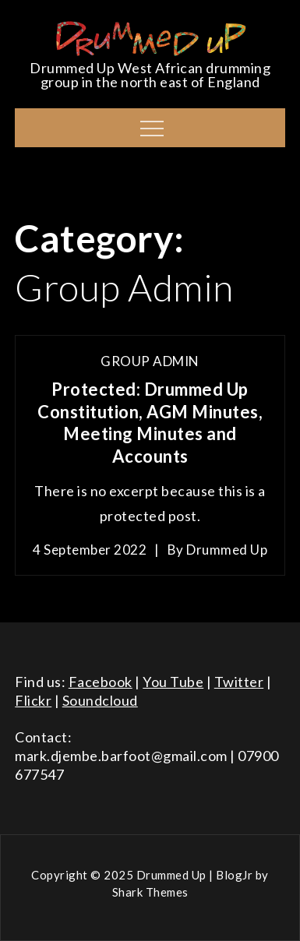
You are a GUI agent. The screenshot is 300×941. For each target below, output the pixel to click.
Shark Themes (150, 892)
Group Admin (150, 361)
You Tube (173, 681)
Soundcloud (100, 700)
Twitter (239, 681)
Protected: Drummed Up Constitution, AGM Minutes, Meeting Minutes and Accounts (150, 423)
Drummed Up (226, 549)
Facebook (100, 681)
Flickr (33, 700)
